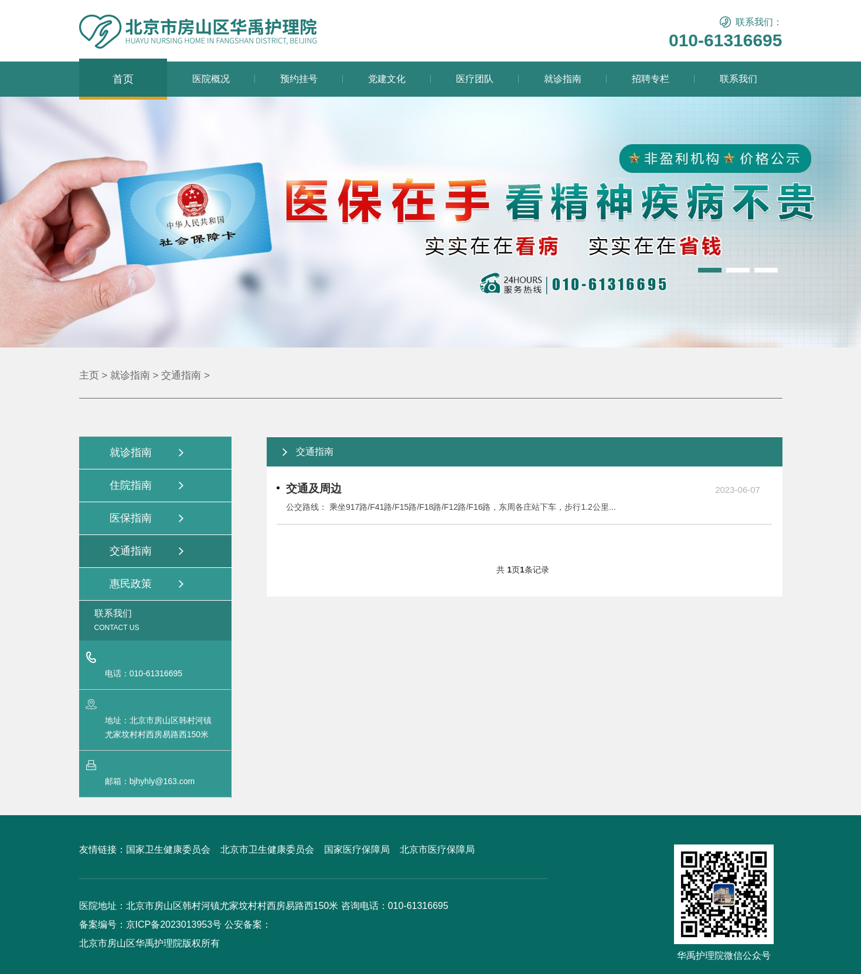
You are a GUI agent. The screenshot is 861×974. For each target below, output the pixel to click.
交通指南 (181, 375)
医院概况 (211, 79)
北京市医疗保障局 (437, 849)
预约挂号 (299, 79)
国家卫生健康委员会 (168, 849)
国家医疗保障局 (357, 849)
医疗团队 (475, 79)
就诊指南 (562, 79)
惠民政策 (131, 584)
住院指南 (131, 485)
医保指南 (131, 518)
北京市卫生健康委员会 (267, 849)
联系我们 (738, 79)
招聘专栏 (650, 79)
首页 (123, 79)
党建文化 (387, 79)
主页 (89, 375)
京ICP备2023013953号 (174, 924)
